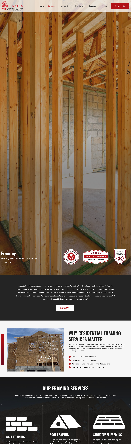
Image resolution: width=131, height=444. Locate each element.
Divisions (80, 6)
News (104, 6)
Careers (93, 6)
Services (52, 6)
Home (41, 6)
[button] (56, 6)
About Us (66, 6)
